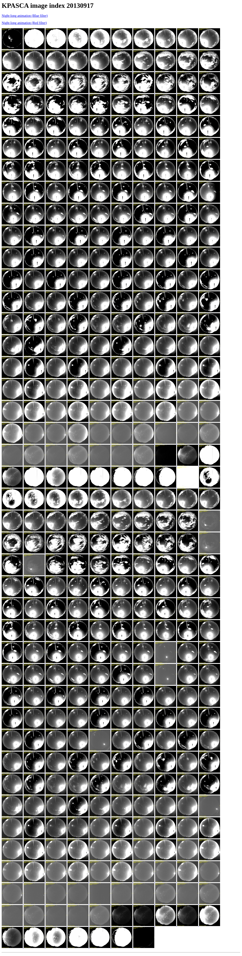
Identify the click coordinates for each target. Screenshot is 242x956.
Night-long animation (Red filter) (24, 23)
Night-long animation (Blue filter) (25, 15)
